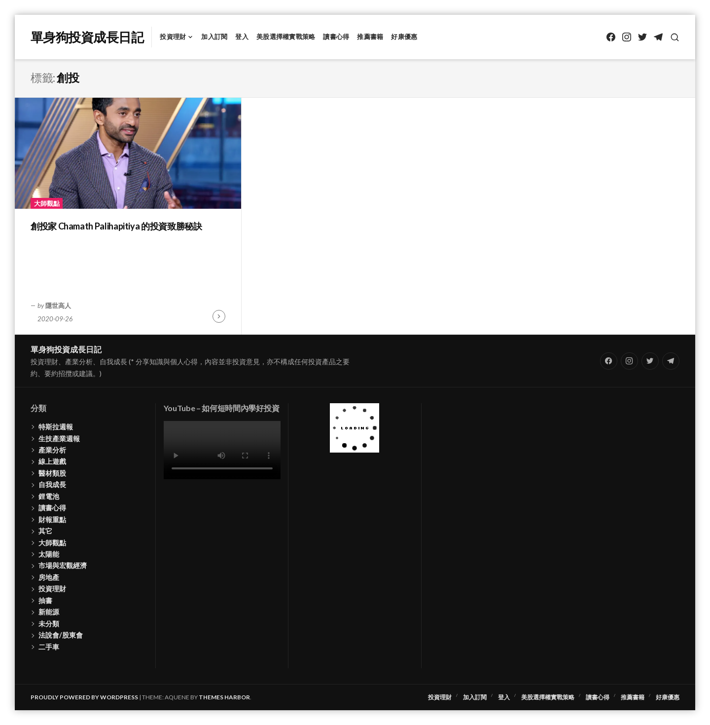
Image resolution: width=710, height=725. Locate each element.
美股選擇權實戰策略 (285, 36)
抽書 (45, 600)
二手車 (48, 647)
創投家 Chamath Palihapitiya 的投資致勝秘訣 (116, 226)
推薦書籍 (370, 36)
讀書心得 (336, 36)
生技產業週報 (59, 438)
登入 (241, 36)
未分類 (48, 623)
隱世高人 (58, 305)
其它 (45, 531)
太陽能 (48, 554)
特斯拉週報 (55, 426)
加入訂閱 (214, 36)
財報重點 (52, 519)
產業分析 (52, 450)
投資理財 (173, 36)
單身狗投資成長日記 (87, 37)
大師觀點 (47, 203)
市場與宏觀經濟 (62, 565)
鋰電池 (48, 496)
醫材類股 (52, 473)
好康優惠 (404, 36)
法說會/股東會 (60, 635)
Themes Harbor (224, 697)
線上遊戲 (52, 461)
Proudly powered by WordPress (84, 697)
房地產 (48, 577)
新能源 (48, 612)
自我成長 (52, 484)
